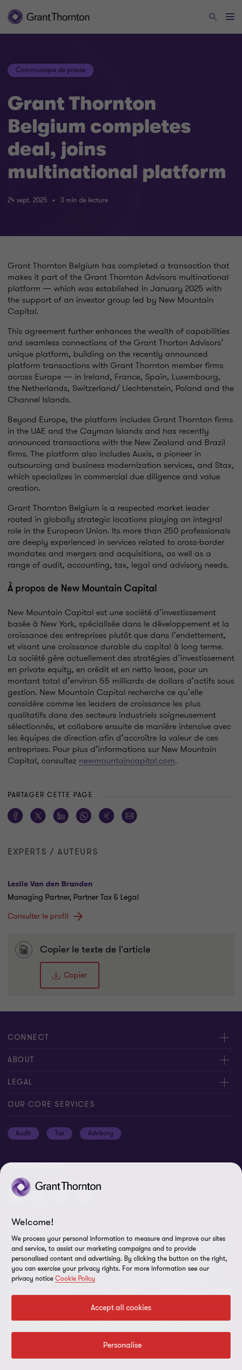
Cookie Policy (75, 1278)
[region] (121, 1266)
